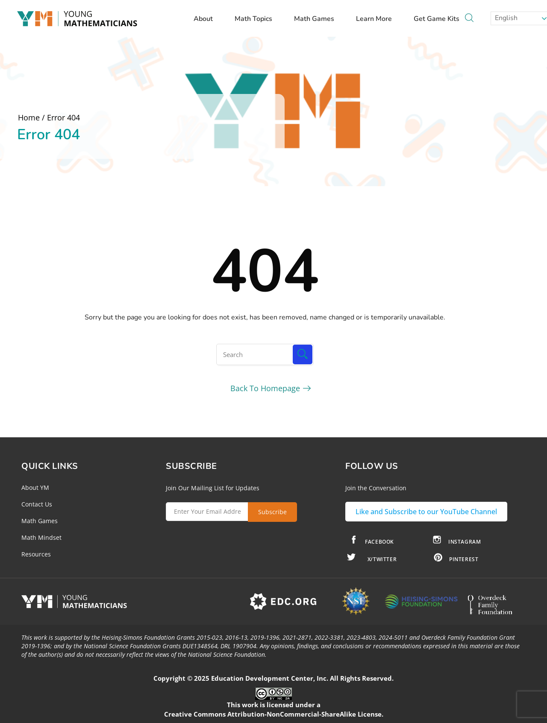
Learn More (378, 18)
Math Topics (257, 18)
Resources (36, 554)
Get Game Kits (436, 18)
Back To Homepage (265, 388)
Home (29, 117)
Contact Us (36, 504)
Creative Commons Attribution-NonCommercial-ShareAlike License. (273, 714)
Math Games (318, 18)
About (207, 18)
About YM (35, 487)
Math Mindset (41, 537)
